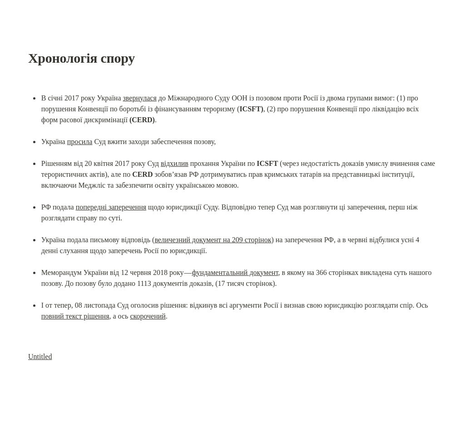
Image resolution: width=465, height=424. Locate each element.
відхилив (174, 163)
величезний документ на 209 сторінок (212, 240)
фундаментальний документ (235, 272)
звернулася (140, 98)
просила (80, 141)
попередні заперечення (111, 207)
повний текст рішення (75, 316)
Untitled (40, 356)
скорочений (147, 316)
